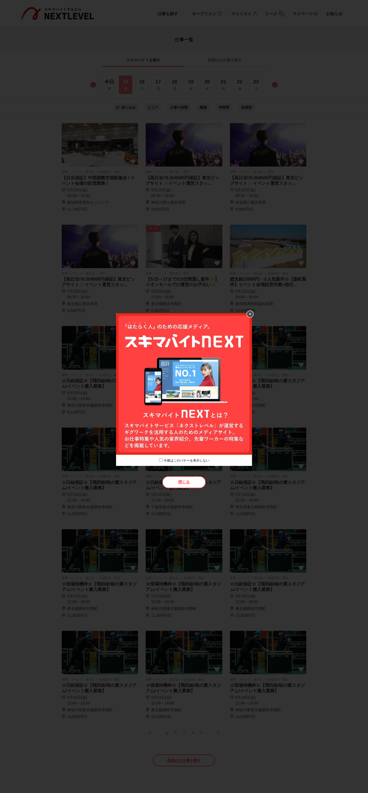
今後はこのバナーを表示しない (186, 460)
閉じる (184, 482)
